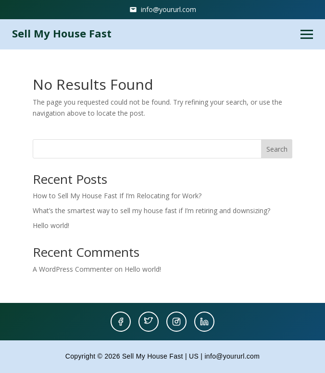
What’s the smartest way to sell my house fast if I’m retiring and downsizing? (151, 210)
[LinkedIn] (204, 322)
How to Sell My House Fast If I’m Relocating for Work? (117, 195)
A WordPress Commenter (72, 269)
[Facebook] (121, 322)
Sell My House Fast (62, 33)
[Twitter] (148, 322)
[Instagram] (176, 322)
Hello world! (51, 225)
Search (277, 149)
